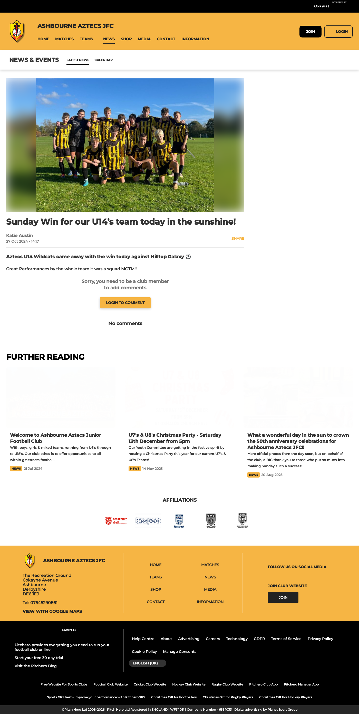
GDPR (259, 638)
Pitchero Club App (263, 684)
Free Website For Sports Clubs (64, 684)
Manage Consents (179, 651)
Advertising (189, 638)
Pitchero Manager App (301, 684)
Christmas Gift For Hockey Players (285, 697)
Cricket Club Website (150, 684)
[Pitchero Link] (342, 8)
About (166, 638)
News (71, 60)
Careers (213, 638)
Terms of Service (286, 638)
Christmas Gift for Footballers (174, 697)
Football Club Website (110, 684)
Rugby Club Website (227, 684)
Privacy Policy (320, 638)
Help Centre (143, 638)
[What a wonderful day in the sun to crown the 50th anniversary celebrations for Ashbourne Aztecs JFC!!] (298, 397)
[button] (43, 39)
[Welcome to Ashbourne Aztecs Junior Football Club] (60, 397)
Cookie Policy (144, 651)
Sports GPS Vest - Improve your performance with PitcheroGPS (96, 697)
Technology (237, 638)
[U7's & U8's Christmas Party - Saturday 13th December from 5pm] (179, 397)
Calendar (91, 60)
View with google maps (52, 611)
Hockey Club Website (188, 684)
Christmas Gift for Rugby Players (228, 697)
